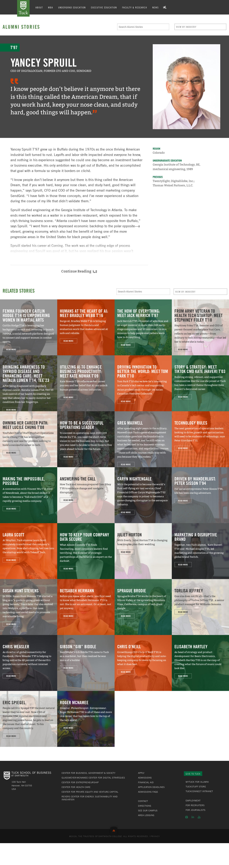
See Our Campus (147, 810)
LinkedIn (193, 817)
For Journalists (195, 810)
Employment (193, 800)
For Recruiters (195, 805)
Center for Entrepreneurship (80, 782)
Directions (144, 805)
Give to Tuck (193, 773)
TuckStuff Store (196, 786)
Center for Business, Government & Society (88, 772)
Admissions (145, 777)
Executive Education (105, 7)
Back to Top (114, 830)
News (156, 7)
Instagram (186, 817)
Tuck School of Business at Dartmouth (23, 8)
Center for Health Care (76, 787)
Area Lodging (146, 815)
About (40, 7)
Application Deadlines (151, 787)
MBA (51, 7)
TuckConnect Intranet (199, 791)
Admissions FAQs (148, 791)
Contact (143, 801)
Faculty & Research (135, 7)
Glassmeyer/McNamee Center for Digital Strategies (93, 777)
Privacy (155, 836)
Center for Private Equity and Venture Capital (90, 791)
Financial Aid (146, 782)
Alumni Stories (21, 27)
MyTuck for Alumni (197, 781)
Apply (141, 772)
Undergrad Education (72, 7)
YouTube (199, 817)
